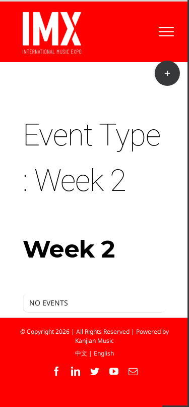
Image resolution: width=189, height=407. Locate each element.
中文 (81, 353)
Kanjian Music (94, 340)
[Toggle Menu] (166, 31)
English (104, 353)
